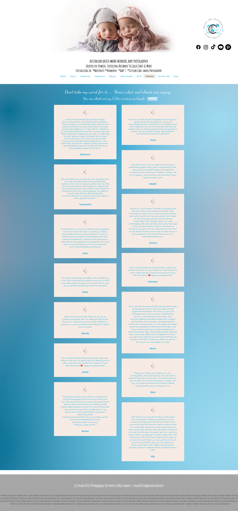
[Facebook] (198, 47)
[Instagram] (206, 47)
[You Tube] (221, 47)
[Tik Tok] (213, 47)
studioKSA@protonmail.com (148, 485)
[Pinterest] (228, 47)
